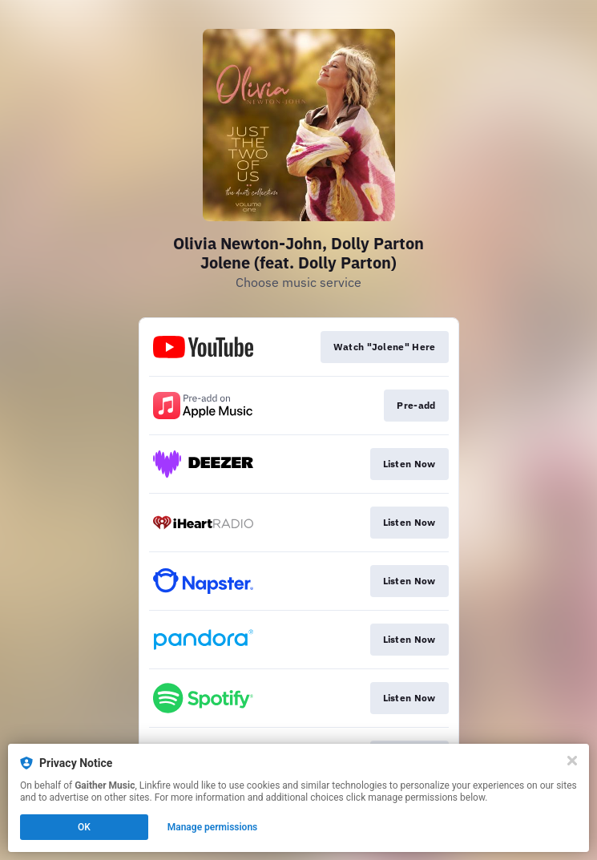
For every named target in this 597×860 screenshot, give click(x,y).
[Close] (572, 760)
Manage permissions (212, 827)
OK (84, 827)
